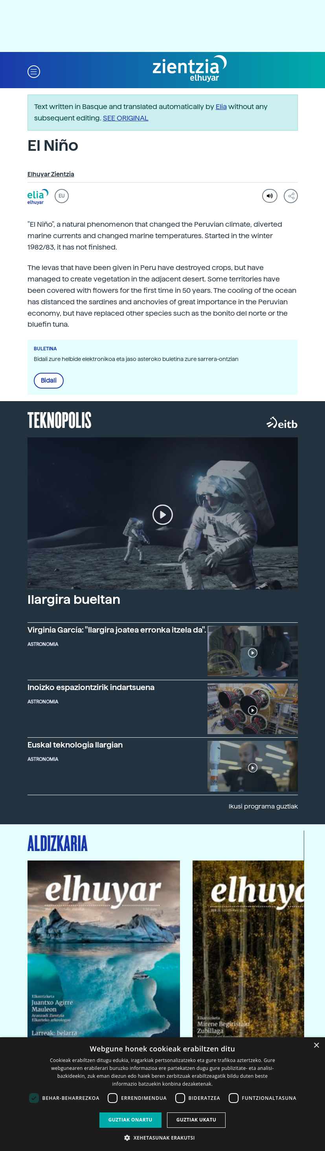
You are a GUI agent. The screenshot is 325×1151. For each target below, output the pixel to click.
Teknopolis (60, 419)
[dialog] (162, 1094)
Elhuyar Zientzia (51, 174)
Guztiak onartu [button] (130, 1119)
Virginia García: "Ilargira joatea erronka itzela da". (117, 630)
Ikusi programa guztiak (263, 806)
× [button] (316, 1046)
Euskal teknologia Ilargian (75, 744)
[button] (34, 71)
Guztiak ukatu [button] (196, 1119)
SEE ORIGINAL (126, 118)
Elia (221, 106)
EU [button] (61, 196)
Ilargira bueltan (74, 599)
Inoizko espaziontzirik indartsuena (91, 687)
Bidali (49, 380)
